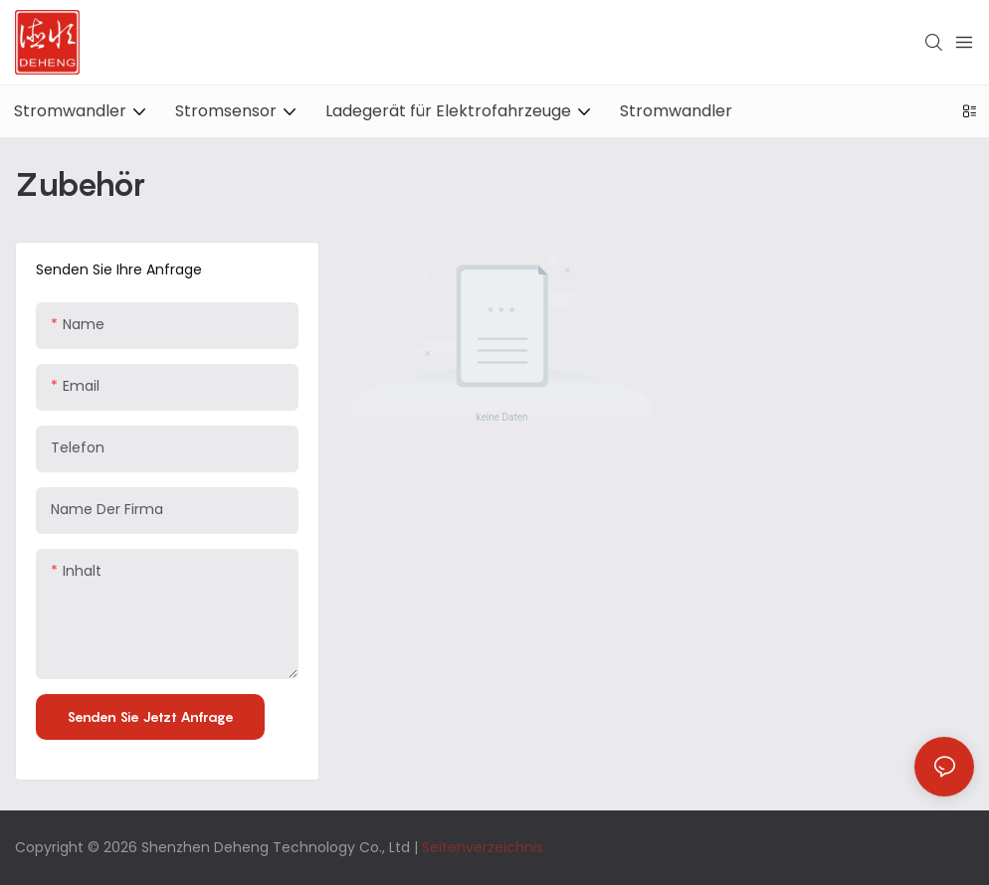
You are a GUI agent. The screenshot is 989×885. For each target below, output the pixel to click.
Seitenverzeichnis (482, 847)
